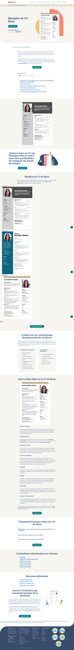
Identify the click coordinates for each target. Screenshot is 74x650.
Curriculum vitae (13, 5)
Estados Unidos (44, 633)
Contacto (33, 635)
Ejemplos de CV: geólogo (25, 566)
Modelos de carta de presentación (27, 585)
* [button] (31, 47)
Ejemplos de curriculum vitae (26, 581)
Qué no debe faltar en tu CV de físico (28, 87)
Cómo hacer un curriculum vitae (27, 583)
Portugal (43, 639)
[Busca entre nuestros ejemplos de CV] (37, 75)
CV (36, 2)
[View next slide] (1, 322)
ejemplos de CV (28, 610)
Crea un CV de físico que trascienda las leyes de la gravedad (33, 91)
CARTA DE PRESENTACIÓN (23, 628)
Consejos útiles (21, 642)
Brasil (43, 631)
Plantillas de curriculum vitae (12, 631)
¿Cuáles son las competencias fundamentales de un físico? (32, 86)
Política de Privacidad (35, 632)
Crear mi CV (13, 26)
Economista (22, 557)
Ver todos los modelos (37, 326)
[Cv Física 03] (71, 272)
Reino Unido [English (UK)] (43, 640)
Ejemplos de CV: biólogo (25, 561)
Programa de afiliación (35, 634)
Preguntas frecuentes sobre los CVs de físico (29, 89)
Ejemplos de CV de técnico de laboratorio (29, 559)
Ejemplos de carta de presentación (24, 632)
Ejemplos (18, 5)
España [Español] (43, 632)
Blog (48, 2)
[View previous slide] (0, 322)
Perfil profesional (21, 637)
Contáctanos (64, 2)
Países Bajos (44, 638)
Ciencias (22, 5)
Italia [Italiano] (42, 635)
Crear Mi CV (32, 2)
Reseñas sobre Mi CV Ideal (36, 638)
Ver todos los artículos (22, 643)
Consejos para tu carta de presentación (24, 641)
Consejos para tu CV (22, 640)
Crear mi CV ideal (25, 616)
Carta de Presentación (42, 2)
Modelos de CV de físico (25, 84)
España (58, 2)
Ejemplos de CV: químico (25, 565)
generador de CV (15, 603)
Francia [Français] (43, 634)
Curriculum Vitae (11, 628)
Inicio (9, 5)
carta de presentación (45, 442)
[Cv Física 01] (71, 227)
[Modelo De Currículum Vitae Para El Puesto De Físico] (71, 316)
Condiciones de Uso (35, 631)
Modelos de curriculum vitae (26, 579)
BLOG (20, 636)
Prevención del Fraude (35, 633)
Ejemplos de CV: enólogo (25, 563)
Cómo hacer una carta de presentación (24, 631)
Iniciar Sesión (52, 2)
